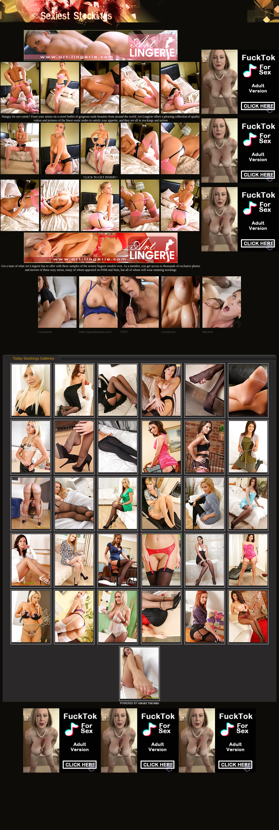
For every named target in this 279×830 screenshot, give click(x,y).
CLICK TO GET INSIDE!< (100, 177)
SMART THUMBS (148, 703)
